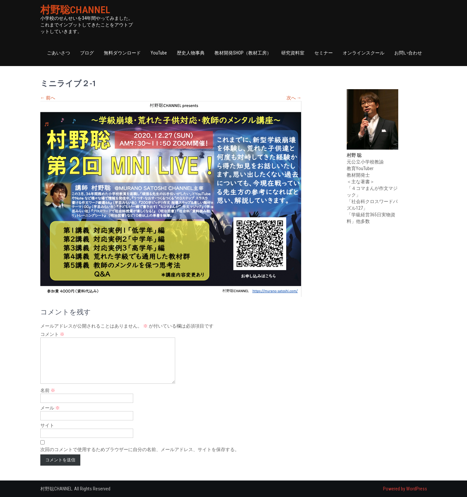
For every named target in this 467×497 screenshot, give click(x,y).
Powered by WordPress (405, 488)
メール (50, 407)
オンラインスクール (363, 52)
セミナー (323, 52)
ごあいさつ (58, 52)
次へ (294, 97)
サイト (47, 425)
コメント (52, 334)
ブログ (87, 52)
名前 (47, 390)
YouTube (159, 52)
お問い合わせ (408, 52)
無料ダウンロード (122, 52)
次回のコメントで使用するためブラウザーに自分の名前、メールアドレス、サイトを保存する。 (139, 449)
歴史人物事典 (191, 52)
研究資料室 (292, 52)
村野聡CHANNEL (75, 10)
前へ (47, 97)
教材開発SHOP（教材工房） (242, 52)
